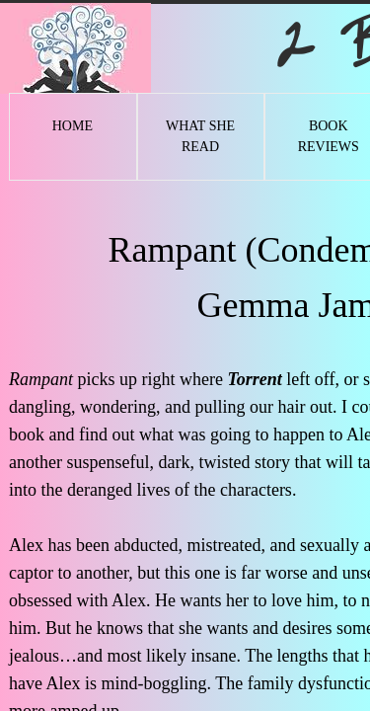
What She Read (200, 136)
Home (72, 125)
